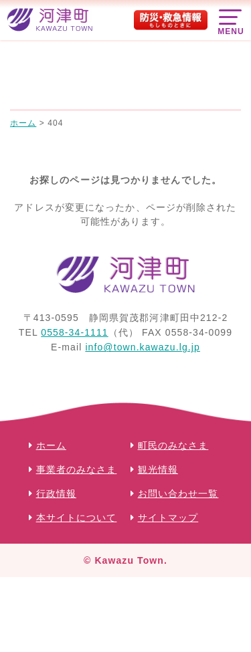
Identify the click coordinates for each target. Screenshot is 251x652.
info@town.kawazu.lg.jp (142, 347)
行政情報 (56, 493)
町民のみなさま (173, 445)
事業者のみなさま (76, 469)
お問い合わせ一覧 (178, 493)
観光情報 (158, 469)
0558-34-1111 (74, 332)
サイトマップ (168, 517)
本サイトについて (76, 517)
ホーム (51, 445)
